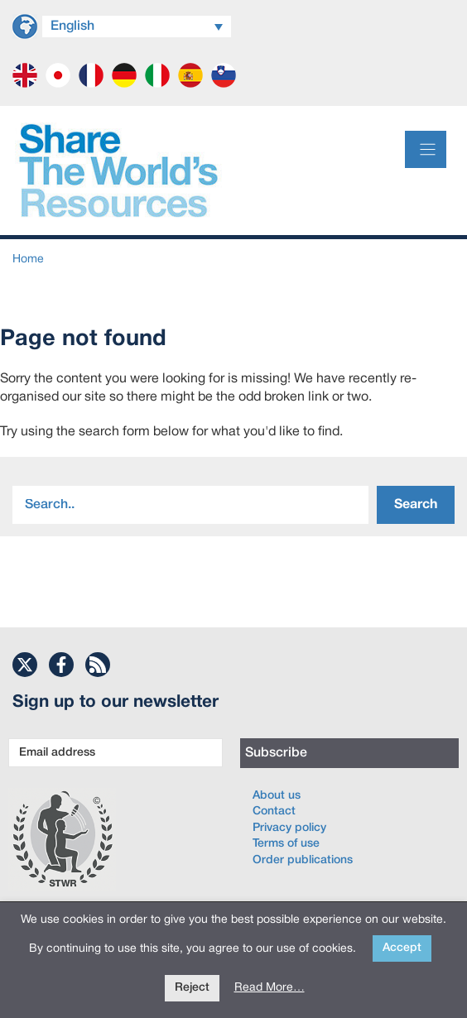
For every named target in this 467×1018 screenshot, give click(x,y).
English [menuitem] (72, 26)
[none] (136, 24)
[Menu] (425, 149)
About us (277, 795)
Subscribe (276, 753)
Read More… (269, 987)
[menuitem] (136, 26)
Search (415, 505)
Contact (274, 811)
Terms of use (286, 843)
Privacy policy (289, 828)
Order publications (303, 860)
